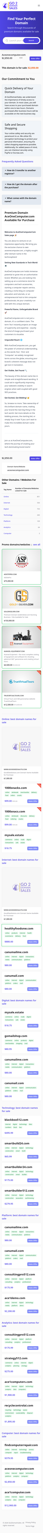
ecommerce (9, 936)
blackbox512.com (16, 1120)
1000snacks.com (16, 788)
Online (6, 496)
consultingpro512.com (20, 1274)
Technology (8, 515)
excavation (19, 1198)
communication (17, 960)
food (6, 795)
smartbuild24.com (17, 1143)
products (15, 933)
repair (16, 1453)
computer (8, 1453)
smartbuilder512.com (19, 1190)
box (20, 1127)
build (23, 1151)
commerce (8, 840)
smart (18, 1151)
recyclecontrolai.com (19, 1405)
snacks (19, 795)
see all (36, 544)
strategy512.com (16, 1358)
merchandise (25, 792)
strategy (24, 1366)
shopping (19, 1043)
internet (22, 933)
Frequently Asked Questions (17, 161)
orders (13, 795)
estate (23, 843)
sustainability (20, 1413)
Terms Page (30, 1526)
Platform (7, 521)
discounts (24, 816)
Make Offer (35, 58)
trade (22, 840)
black (15, 1127)
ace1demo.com (15, 1298)
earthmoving (29, 1198)
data (30, 1124)
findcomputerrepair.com (21, 1445)
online (7, 792)
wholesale (15, 792)
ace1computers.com (18, 1382)
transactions (9, 843)
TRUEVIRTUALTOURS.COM (14, 695)
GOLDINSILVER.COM (11, 611)
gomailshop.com (16, 1036)
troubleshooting (25, 1453)
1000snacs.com (15, 811)
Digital (6, 509)
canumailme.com (16, 952)
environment (9, 1413)
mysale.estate (14, 835)
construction (9, 1151)
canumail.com (14, 976)
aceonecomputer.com (18, 470)
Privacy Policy (31, 1522)
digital (29, 840)
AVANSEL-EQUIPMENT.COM (14, 651)
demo (22, 1306)
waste (25, 1410)
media (7, 960)
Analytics (7, 527)
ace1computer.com (18, 1492)
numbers (8, 1127)
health (29, 933)
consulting (8, 1282)
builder (24, 1175)
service (31, 1450)
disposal (29, 1413)
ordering (13, 819)
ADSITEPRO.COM (10, 574)
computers (22, 1389)
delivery (34, 792)
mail (21, 983)
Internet (7, 503)
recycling (8, 1410)
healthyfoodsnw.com (19, 928)
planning (16, 1366)
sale (17, 843)
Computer (7, 533)
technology (23, 1124)
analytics (17, 1282)
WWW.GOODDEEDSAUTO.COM (15, 769)
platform (27, 960)
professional (27, 1282)
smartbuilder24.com (18, 1167)
